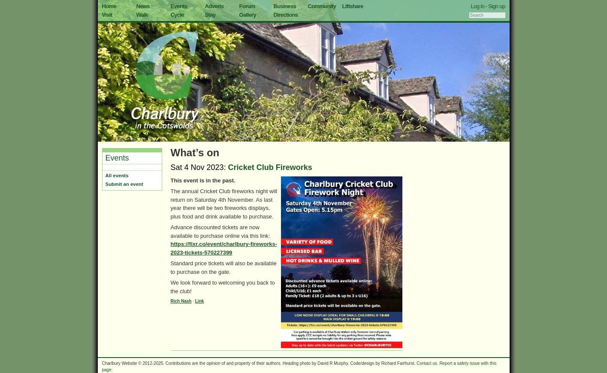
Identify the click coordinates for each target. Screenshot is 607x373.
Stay (210, 15)
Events (179, 6)
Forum (247, 6)
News (143, 6)
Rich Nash (181, 301)
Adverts (214, 6)
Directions (286, 15)
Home (109, 6)
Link (199, 301)
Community (322, 6)
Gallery (248, 15)
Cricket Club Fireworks (270, 167)
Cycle (177, 15)
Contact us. (427, 363)
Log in (478, 6)
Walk (142, 15)
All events (117, 175)
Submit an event (124, 184)
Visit (107, 15)
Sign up (496, 6)
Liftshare (352, 6)
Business (285, 6)
